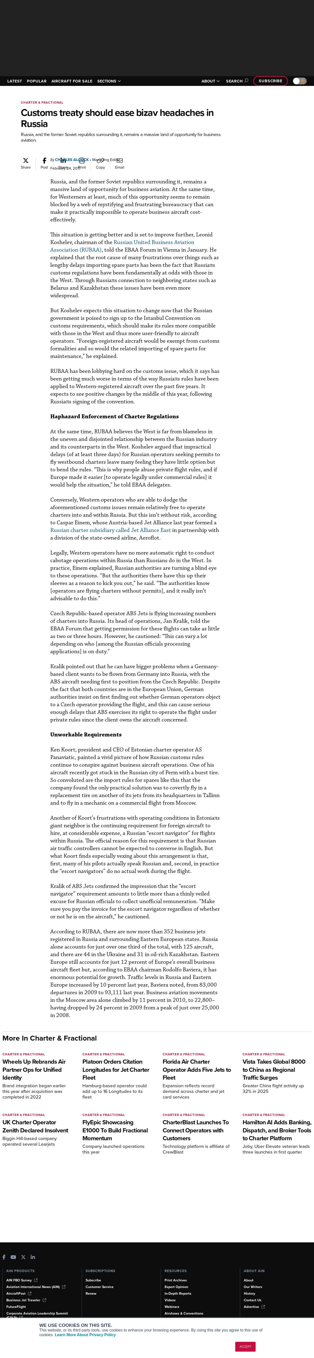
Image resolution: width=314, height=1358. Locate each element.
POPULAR (36, 81)
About (248, 1280)
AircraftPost (18, 1293)
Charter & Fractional (42, 102)
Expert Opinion (176, 1287)
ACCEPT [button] (245, 1346)
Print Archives (176, 1280)
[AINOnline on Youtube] (13, 1258)
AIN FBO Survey (22, 1280)
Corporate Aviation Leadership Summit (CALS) (37, 1315)
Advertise (254, 1307)
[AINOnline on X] (23, 1258)
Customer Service (100, 1287)
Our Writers (253, 1287)
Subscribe (270, 81)
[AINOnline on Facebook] (4, 1258)
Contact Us (253, 1300)
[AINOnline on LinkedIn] (33, 1258)
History (249, 1293)
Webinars (172, 1307)
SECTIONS (109, 81)
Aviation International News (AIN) (35, 1287)
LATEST (14, 81)
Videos (170, 1300)
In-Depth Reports (178, 1293)
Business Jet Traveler (26, 1300)
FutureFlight (16, 1307)
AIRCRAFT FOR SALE (72, 81)
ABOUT (211, 81)
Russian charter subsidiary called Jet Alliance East (110, 530)
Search (236, 81)
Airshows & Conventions (184, 1313)
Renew (91, 1293)
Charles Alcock (72, 160)
